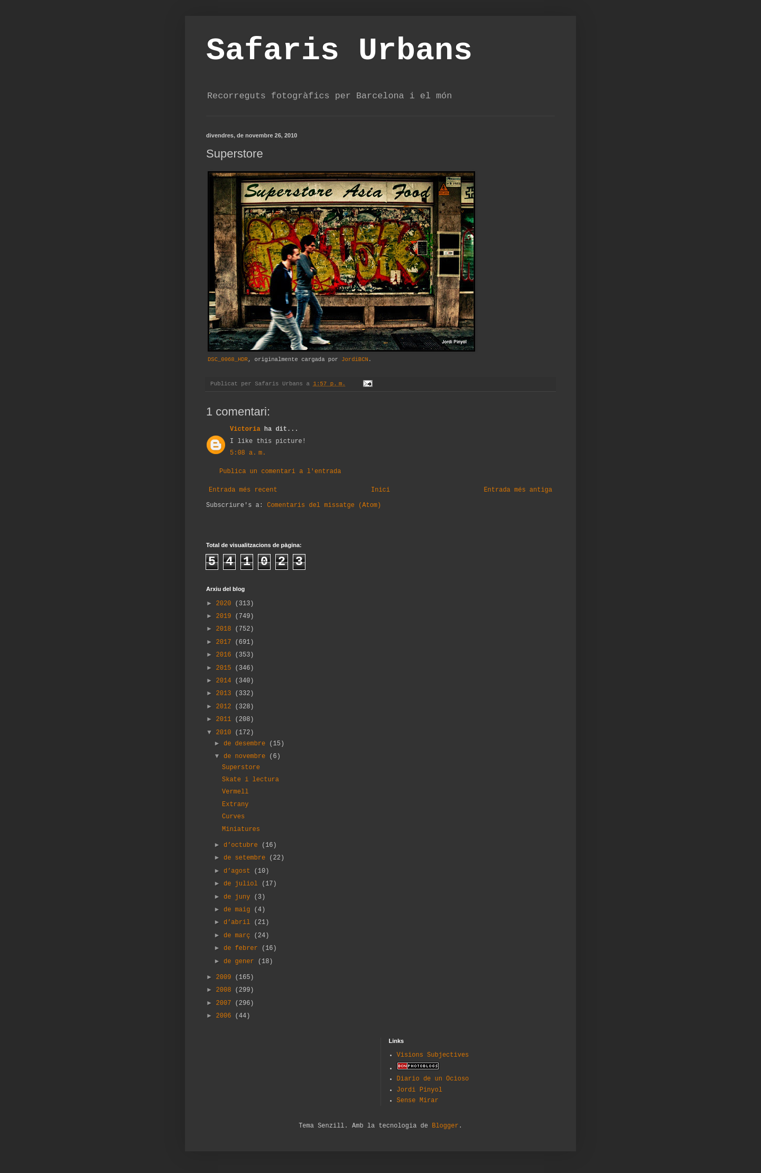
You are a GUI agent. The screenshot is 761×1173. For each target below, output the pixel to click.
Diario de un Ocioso (433, 1079)
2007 (225, 1003)
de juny (239, 897)
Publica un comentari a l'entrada (280, 471)
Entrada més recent (243, 490)
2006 (225, 1016)
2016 (225, 655)
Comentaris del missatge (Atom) (324, 505)
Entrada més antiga (518, 490)
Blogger (445, 1126)
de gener (241, 961)
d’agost (239, 871)
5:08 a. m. (248, 453)
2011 (225, 719)
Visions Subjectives (433, 1055)
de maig (239, 909)
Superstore (241, 767)
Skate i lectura (250, 779)
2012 (225, 706)
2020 (225, 603)
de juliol (243, 884)
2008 (225, 990)
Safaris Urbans (339, 51)
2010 (225, 732)
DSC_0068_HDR (228, 359)
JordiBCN (354, 359)
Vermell (235, 792)
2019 (225, 616)
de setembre (246, 858)
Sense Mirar (418, 1100)
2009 (225, 977)
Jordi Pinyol (419, 1090)
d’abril (239, 922)
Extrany (235, 804)
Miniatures (241, 829)
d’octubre (243, 845)
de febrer (243, 948)
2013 (225, 693)
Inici (380, 490)
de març (239, 935)
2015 (225, 668)
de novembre (246, 756)
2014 (225, 681)
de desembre (246, 743)
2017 (225, 642)
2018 (225, 629)
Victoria (245, 429)
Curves (233, 816)
